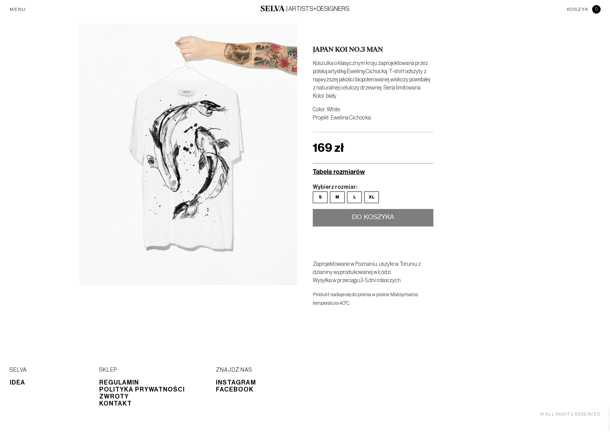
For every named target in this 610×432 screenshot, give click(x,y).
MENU (18, 9)
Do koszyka (373, 217)
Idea (17, 382)
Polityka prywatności (142, 389)
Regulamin (119, 382)
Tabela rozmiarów (339, 171)
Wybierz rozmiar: (335, 187)
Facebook (235, 389)
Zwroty (114, 396)
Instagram (236, 382)
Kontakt (115, 403)
